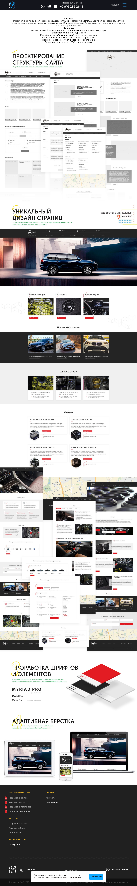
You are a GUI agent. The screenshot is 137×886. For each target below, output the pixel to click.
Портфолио (14, 845)
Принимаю (96, 877)
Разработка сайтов (18, 798)
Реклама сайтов (17, 802)
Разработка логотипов (20, 807)
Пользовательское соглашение (79, 882)
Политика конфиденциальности (114, 882)
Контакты (50, 798)
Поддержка (15, 832)
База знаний (52, 802)
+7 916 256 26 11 (71, 6)
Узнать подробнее (72, 877)
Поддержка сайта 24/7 (20, 811)
